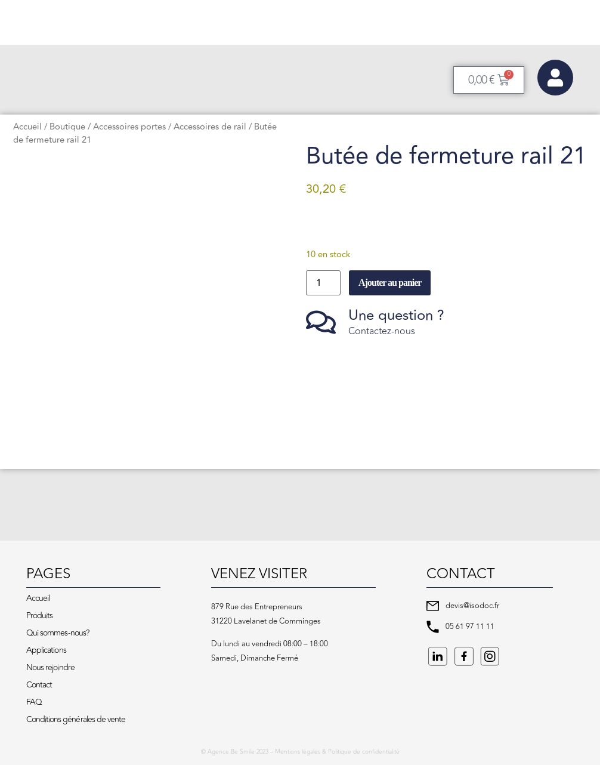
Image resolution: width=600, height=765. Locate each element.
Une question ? (396, 315)
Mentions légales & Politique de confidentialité (337, 752)
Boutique (67, 127)
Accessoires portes (129, 127)
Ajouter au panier (389, 282)
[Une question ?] (321, 322)
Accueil (27, 127)
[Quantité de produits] (323, 282)
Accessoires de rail (210, 127)
